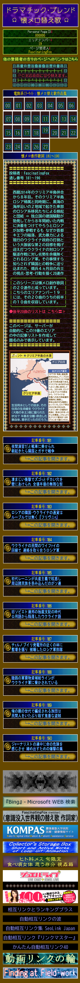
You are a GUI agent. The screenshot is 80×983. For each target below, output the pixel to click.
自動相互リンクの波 (40, 919)
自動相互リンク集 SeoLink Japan (40, 928)
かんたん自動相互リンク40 (40, 947)
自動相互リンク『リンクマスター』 (40, 937)
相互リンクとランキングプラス (40, 909)
